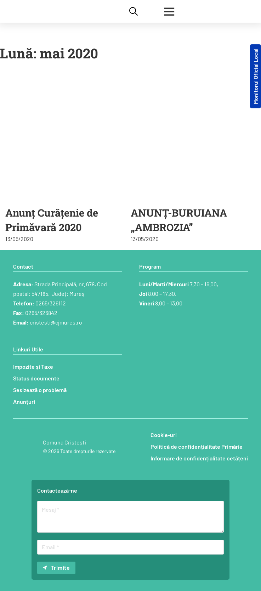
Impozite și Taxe (33, 366)
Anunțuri (24, 401)
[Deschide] (169, 11)
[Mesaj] (130, 517)
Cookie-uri (164, 434)
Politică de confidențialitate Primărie (197, 446)
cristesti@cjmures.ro (56, 322)
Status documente (36, 378)
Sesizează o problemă (40, 389)
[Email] (130, 547)
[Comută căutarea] (133, 11)
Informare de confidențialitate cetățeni (199, 458)
